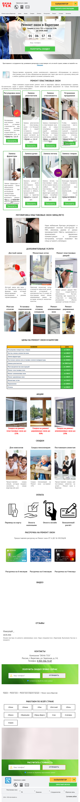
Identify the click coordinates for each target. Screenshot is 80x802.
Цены (19, 13)
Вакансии (39, 791)
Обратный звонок (63, 784)
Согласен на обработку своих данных (41, 681)
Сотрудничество (55, 791)
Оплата (39, 13)
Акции (25, 13)
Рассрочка (47, 13)
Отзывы (61, 13)
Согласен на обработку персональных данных (40, 772)
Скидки (32, 13)
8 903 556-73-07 (44, 661)
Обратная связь (70, 791)
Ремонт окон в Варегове (8, 13)
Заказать (12, 140)
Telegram (40, 65)
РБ (22, 791)
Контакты (68, 13)
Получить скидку (40, 49)
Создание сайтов (71, 796)
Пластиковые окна (12, 790)
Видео (54, 13)
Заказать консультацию (64, 8)
